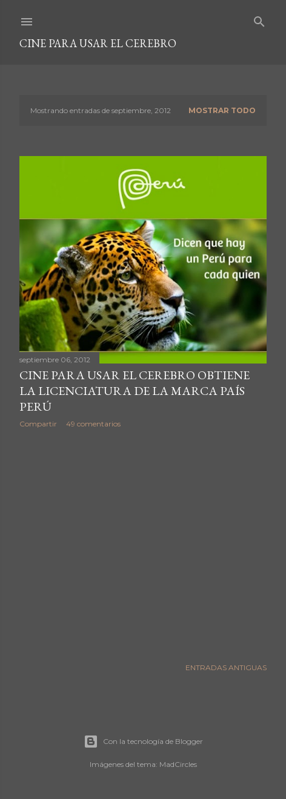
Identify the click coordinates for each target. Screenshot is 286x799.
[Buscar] (259, 19)
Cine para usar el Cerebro (97, 43)
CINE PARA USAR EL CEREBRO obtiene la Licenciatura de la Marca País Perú (134, 390)
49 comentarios (93, 423)
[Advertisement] (143, 543)
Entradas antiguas (226, 667)
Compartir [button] (38, 423)
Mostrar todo (222, 110)
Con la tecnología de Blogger (143, 741)
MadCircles (178, 764)
